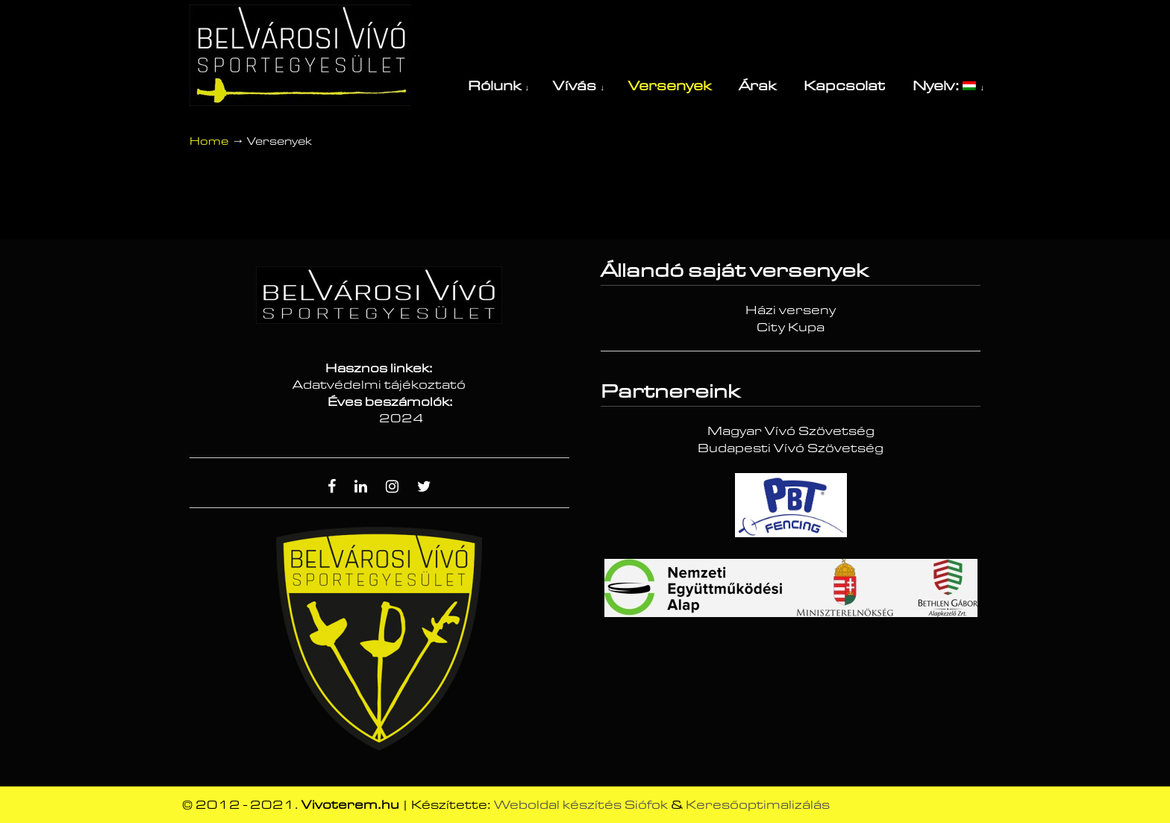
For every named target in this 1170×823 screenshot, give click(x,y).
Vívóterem (301, 55)
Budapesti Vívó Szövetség (790, 448)
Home (209, 141)
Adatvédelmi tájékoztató (379, 385)
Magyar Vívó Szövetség (791, 431)
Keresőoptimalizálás (758, 805)
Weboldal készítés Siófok (581, 805)
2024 (401, 418)
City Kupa (791, 327)
